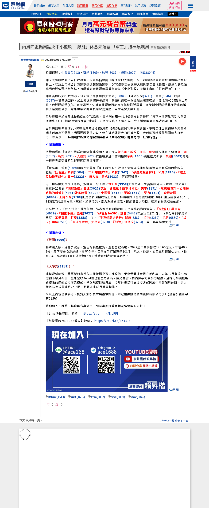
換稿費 (193, 70)
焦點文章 (68, 5)
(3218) (105, 222)
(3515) (63, 222)
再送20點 (174, 7)
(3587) (136, 217)
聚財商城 (51, 14)
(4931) (69, 192)
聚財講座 (67, 14)
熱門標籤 (82, 5)
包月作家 (111, 5)
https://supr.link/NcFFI (100, 313)
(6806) (51, 197)
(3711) (147, 96)
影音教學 (112, 14)
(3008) (119, 96)
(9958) (123, 184)
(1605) (94, 72)
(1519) (135, 192)
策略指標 (158, 14)
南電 (143, 72)
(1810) (170, 172)
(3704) (138, 222)
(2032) (69, 156)
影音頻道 (127, 14)
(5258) (82, 217)
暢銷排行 (82, 14)
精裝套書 (97, 14)
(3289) (155, 217)
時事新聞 (142, 14)
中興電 (66, 72)
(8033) (113, 176)
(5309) (92, 192)
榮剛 (124, 72)
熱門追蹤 (140, 5)
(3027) (95, 188)
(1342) (123, 172)
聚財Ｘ (173, 14)
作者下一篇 (182, 420)
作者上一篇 (167, 420)
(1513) (75, 72)
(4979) (51, 213)
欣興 (105, 72)
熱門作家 (97, 5)
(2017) (50, 156)
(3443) (132, 213)
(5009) (132, 72)
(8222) (79, 176)
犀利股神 (126, 5)
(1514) (155, 192)
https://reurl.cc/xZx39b (112, 320)
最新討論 (39, 5)
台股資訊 (36, 14)
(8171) (152, 188)
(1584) (79, 172)
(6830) (173, 217)
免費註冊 (174, 3)
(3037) (113, 72)
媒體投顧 (155, 5)
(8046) (150, 72)
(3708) (77, 197)
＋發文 (193, 62)
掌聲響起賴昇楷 (160, 47)
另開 (174, 225)
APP (27, 91)
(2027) (91, 156)
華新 (74, 397)
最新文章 (53, 5)
